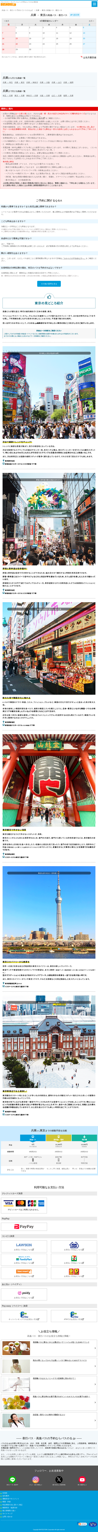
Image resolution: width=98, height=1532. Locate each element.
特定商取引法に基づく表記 (12, 1505)
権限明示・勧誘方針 (9, 1508)
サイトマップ (7, 1513)
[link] (82, 1524)
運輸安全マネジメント (10, 1499)
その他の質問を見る (49, 284)
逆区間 (74, 15)
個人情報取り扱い (9, 1511)
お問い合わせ (7, 1517)
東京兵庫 (19, 96)
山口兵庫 (57, 96)
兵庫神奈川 (32, 82)
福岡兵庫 (68, 96)
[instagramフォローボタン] (35, 1479)
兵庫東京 (19, 82)
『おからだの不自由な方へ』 (74, 258)
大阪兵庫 (45, 96)
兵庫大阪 (45, 82)
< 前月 (6, 21)
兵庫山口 (57, 82)
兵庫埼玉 (8, 82)
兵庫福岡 (68, 82)
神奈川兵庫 (32, 96)
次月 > (91, 21)
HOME (4, 1493)
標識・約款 (6, 1502)
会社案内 (5, 1496)
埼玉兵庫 (8, 96)
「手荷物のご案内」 (36, 118)
